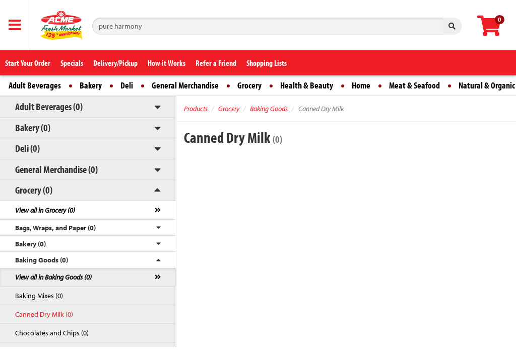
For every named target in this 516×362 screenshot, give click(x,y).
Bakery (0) (32, 127)
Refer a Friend (216, 63)
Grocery (249, 85)
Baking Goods (269, 108)
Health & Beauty (306, 85)
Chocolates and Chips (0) (52, 332)
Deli (126, 85)
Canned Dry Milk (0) (44, 314)
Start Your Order (27, 63)
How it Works (166, 63)
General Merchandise (185, 85)
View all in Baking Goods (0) (53, 277)
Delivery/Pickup (115, 63)
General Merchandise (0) (56, 169)
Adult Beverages (35, 85)
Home (361, 85)
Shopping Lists (266, 63)
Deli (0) (27, 148)
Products (196, 108)
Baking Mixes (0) (39, 295)
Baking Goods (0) (41, 259)
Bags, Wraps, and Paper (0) (55, 227)
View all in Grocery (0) (45, 210)
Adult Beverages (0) (49, 106)
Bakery (91, 85)
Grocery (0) (33, 190)
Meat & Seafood (414, 85)
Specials (71, 63)
